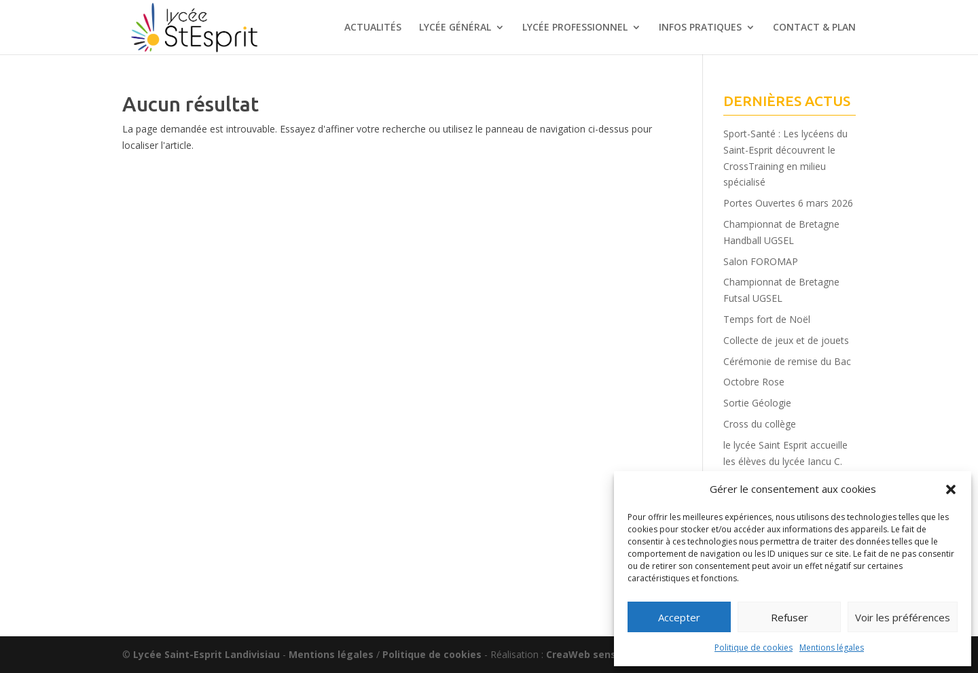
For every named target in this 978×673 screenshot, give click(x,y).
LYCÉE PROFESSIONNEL (575, 27)
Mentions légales (831, 647)
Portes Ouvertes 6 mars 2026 (788, 202)
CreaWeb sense (584, 654)
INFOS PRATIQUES (700, 27)
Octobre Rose (753, 381)
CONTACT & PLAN (814, 27)
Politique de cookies (753, 647)
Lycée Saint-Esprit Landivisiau (206, 654)
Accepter (679, 617)
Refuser (789, 617)
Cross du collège (759, 423)
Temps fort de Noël (766, 319)
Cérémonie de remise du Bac (787, 361)
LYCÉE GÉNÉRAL (455, 27)
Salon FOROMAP (760, 261)
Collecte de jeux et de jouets (786, 340)
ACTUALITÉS (372, 27)
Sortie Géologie (757, 402)
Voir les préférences (902, 617)
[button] (951, 489)
